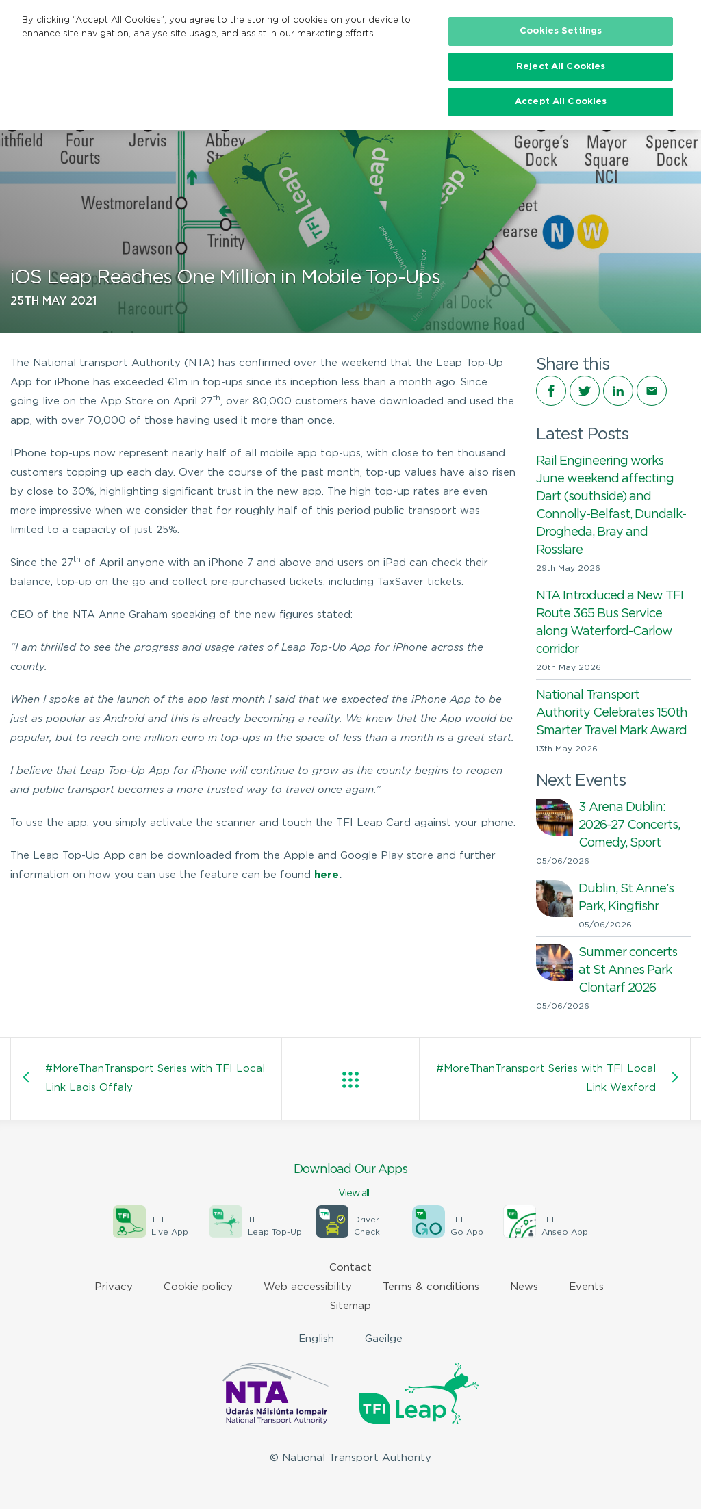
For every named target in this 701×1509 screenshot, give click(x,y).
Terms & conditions (431, 1286)
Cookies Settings (561, 31)
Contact (350, 1267)
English (316, 1338)
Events (586, 1286)
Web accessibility (308, 1286)
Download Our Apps (350, 1182)
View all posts (350, 1080)
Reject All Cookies (560, 66)
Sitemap (350, 1306)
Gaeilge (384, 1338)
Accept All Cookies (561, 101)
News (524, 1286)
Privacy (113, 1286)
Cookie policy (198, 1286)
